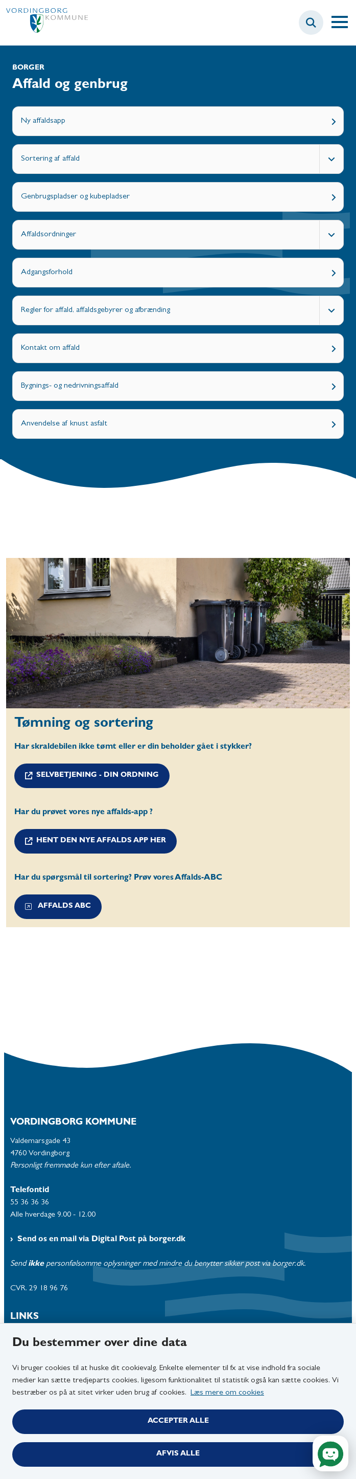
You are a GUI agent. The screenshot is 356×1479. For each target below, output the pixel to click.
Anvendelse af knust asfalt (64, 424)
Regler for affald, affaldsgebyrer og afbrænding (95, 310)
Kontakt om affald (50, 348)
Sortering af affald (50, 159)
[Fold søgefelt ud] (311, 22)
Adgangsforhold (47, 272)
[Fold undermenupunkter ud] (331, 159)
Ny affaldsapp (43, 121)
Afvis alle (178, 1454)
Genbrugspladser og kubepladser (75, 197)
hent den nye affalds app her (101, 841)
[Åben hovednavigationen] (343, 22)
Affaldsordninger (48, 235)
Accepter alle (178, 1421)
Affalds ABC (58, 906)
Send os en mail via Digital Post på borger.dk (101, 1240)
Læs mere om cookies (227, 1393)
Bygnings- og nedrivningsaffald (69, 386)
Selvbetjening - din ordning (97, 775)
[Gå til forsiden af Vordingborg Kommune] (44, 22)
